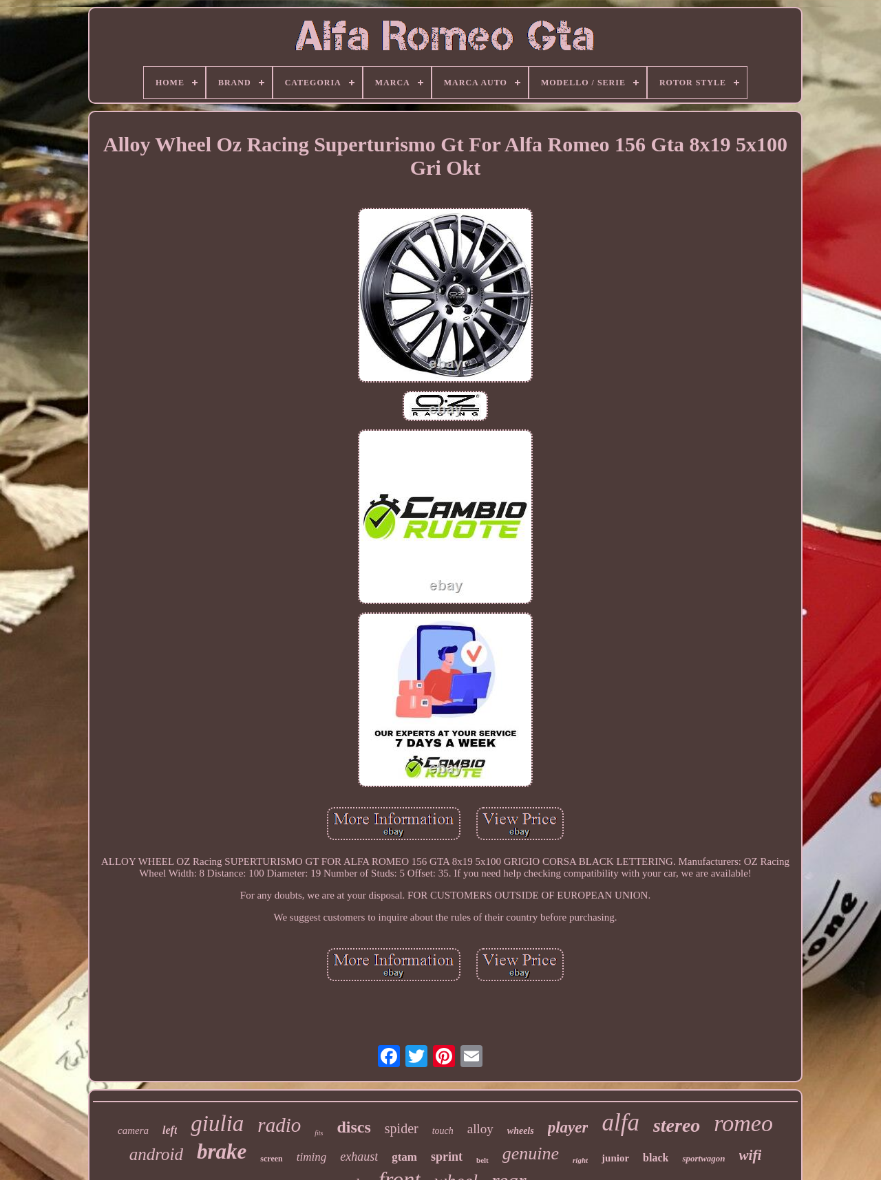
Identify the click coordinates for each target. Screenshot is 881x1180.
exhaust (359, 1156)
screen (271, 1158)
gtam (404, 1156)
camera (133, 1130)
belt (482, 1160)
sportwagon (703, 1158)
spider (401, 1128)
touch (443, 1131)
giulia (217, 1123)
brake (221, 1151)
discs (353, 1127)
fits (319, 1133)
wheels (520, 1131)
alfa (620, 1122)
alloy (480, 1129)
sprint (447, 1156)
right (580, 1160)
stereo (676, 1125)
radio (279, 1125)
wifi (750, 1155)
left (169, 1130)
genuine (530, 1153)
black (655, 1157)
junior (615, 1157)
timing (311, 1156)
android (156, 1154)
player (568, 1127)
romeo (743, 1123)
